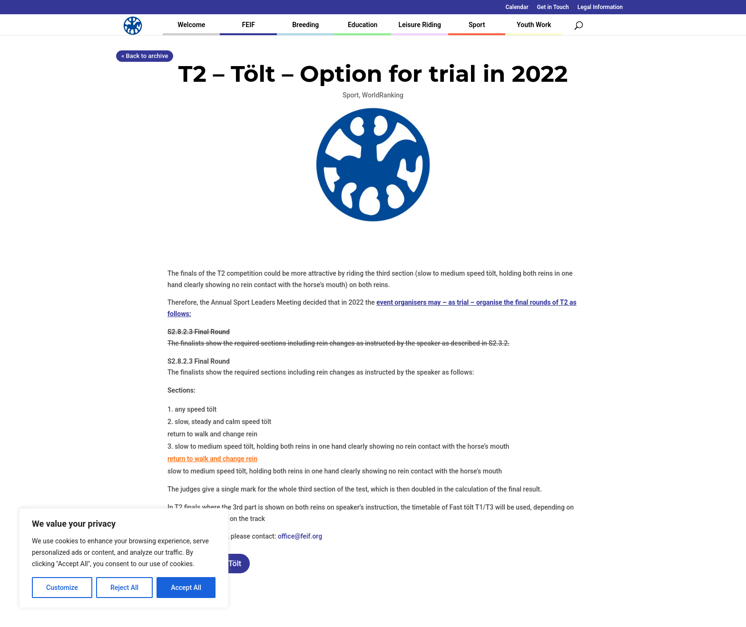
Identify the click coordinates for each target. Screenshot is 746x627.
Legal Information (600, 7)
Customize (62, 587)
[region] (123, 558)
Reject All (124, 587)
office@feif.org (300, 536)
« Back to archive (144, 55)
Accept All (186, 587)
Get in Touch (553, 7)
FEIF (248, 25)
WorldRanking (382, 95)
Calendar (517, 7)
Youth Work (534, 25)
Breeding (305, 25)
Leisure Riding (419, 25)
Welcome (191, 25)
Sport (477, 25)
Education (362, 25)
